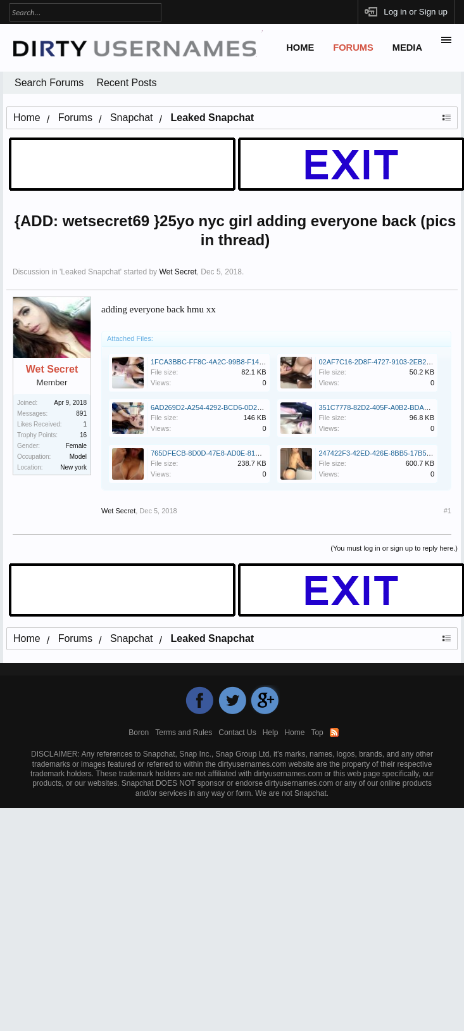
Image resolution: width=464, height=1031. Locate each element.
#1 (447, 511)
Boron (139, 732)
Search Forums (49, 82)
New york (73, 467)
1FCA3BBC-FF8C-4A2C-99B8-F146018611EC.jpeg (231, 362)
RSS (334, 732)
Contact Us (237, 732)
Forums (353, 47)
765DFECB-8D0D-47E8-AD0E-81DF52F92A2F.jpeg (231, 453)
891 (81, 413)
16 (83, 435)
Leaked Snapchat (90, 271)
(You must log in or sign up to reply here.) (394, 548)
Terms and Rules (183, 732)
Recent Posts (126, 82)
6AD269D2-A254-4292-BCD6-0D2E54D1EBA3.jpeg (231, 407)
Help (271, 732)
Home (300, 47)
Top (317, 732)
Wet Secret (177, 271)
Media (407, 47)
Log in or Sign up (416, 11)
